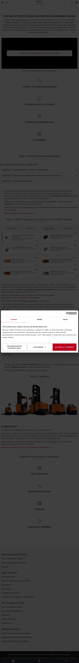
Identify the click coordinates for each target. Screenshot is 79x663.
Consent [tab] (14, 319)
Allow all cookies (64, 347)
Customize (39, 347)
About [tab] (65, 319)
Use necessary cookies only (14, 347)
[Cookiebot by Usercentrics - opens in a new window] (67, 313)
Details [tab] (39, 319)
